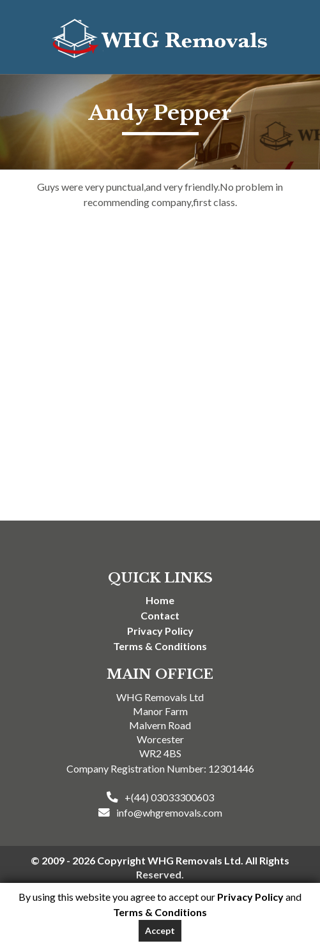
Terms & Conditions (160, 646)
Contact (160, 615)
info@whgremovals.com (169, 812)
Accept (160, 930)
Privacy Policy (160, 631)
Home (160, 600)
